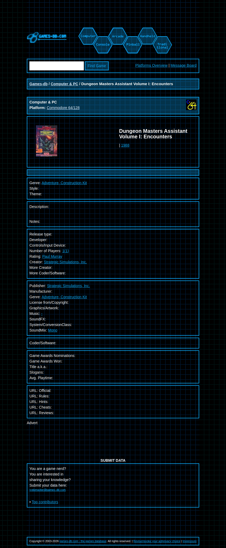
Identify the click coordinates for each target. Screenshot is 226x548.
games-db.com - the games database (82, 541)
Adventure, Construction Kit (64, 297)
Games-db (38, 84)
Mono (52, 330)
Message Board (184, 65)
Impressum (189, 541)
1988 (125, 145)
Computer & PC (64, 84)
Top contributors (45, 502)
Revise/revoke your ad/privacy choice (156, 541)
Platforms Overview (151, 65)
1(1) (65, 251)
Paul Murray (52, 256)
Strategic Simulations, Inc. (65, 262)
